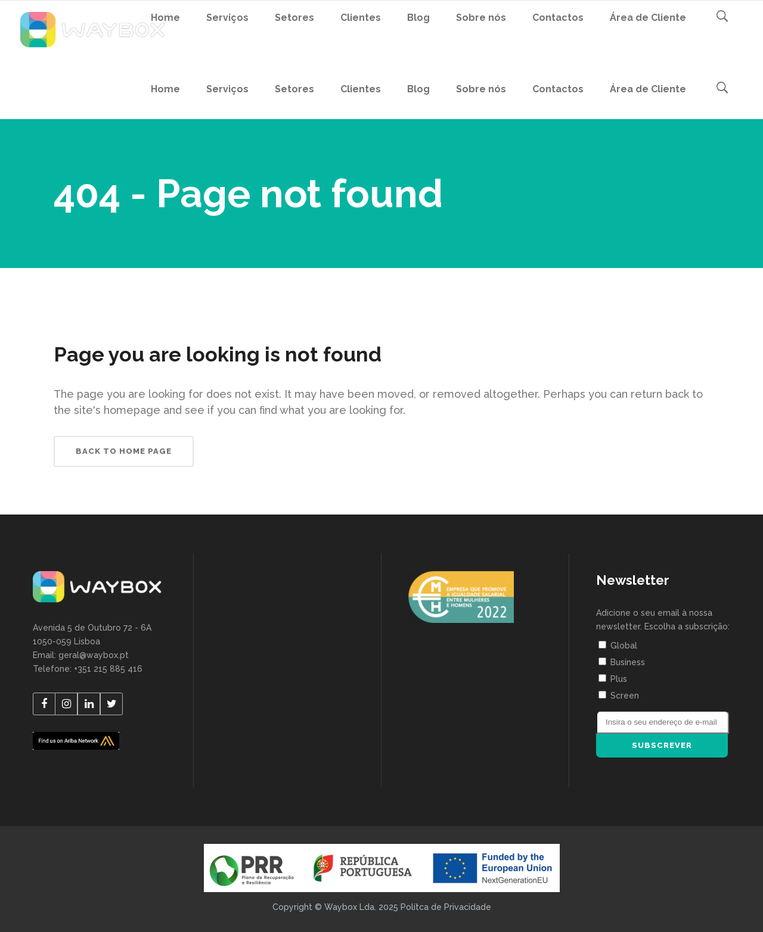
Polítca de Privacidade (446, 907)
